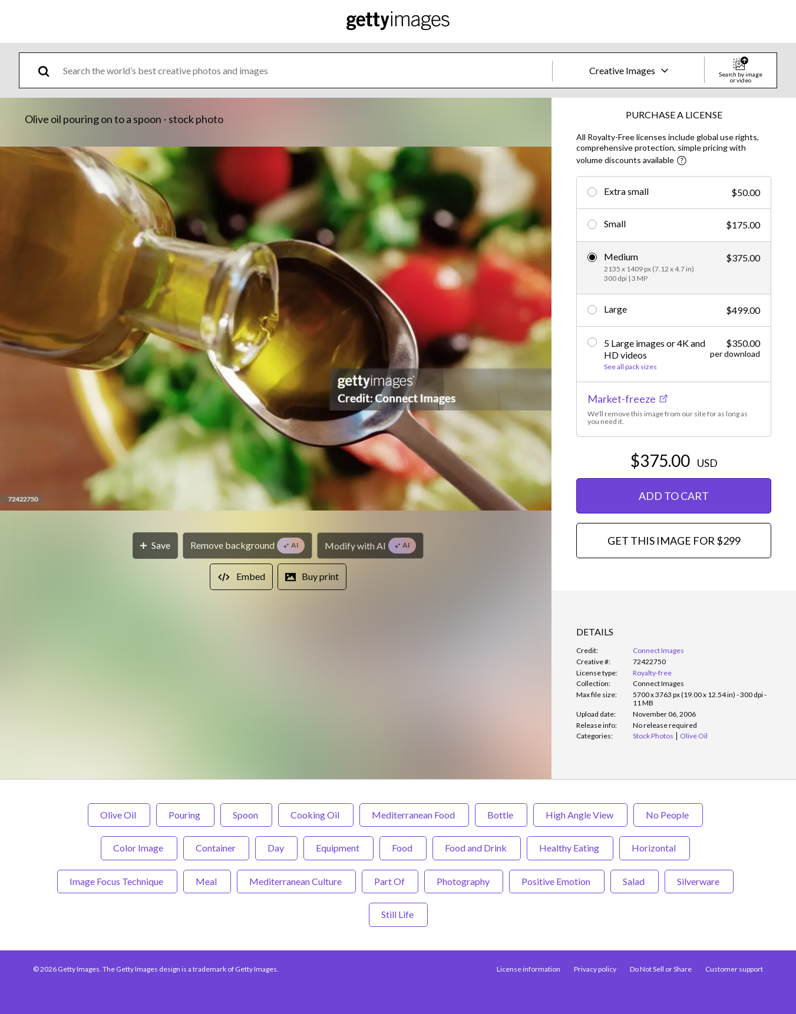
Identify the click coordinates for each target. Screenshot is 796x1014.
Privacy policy (594, 969)
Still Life (398, 914)
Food (403, 847)
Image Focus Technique (117, 881)
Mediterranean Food (414, 814)
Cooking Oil (315, 814)
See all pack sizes (630, 367)
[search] (48, 70)
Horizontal (655, 847)
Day (276, 847)
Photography (464, 881)
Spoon (246, 814)
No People (668, 814)
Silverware (699, 881)
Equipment (338, 847)
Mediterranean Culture (296, 881)
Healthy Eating (570, 847)
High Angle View (580, 814)
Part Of (390, 881)
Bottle (501, 814)
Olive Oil (119, 814)
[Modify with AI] (370, 545)
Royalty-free (652, 672)
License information (527, 969)
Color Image (139, 847)
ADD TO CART (674, 495)
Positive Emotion (556, 881)
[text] (305, 70)
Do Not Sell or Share (660, 969)
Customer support (734, 969)
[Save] (155, 545)
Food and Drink (476, 847)
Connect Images (658, 650)
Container (216, 847)
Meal (207, 881)
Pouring (185, 814)
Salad (634, 881)
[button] (275, 329)
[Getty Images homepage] (398, 21)
